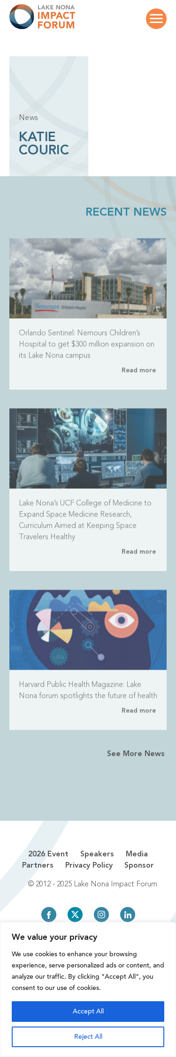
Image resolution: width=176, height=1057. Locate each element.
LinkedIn (127, 914)
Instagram (101, 914)
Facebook (48, 914)
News (28, 118)
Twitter (75, 914)
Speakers (97, 854)
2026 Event (48, 854)
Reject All (88, 1037)
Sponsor (139, 866)
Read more (139, 378)
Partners (38, 866)
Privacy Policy (89, 866)
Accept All (88, 1011)
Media (137, 854)
